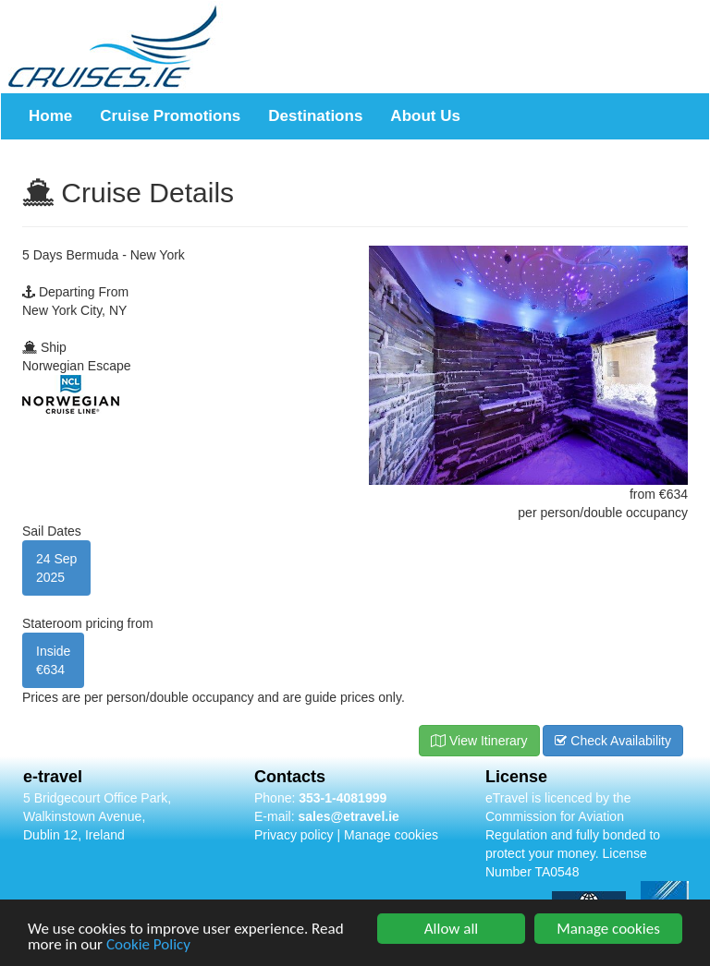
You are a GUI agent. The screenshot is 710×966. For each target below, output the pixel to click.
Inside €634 (53, 660)
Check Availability (613, 740)
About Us (425, 116)
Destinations (315, 116)
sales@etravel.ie (348, 816)
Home (50, 116)
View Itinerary (479, 740)
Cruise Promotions (170, 116)
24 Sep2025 (56, 568)
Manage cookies (391, 834)
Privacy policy (294, 834)
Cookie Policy (148, 946)
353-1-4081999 (342, 798)
